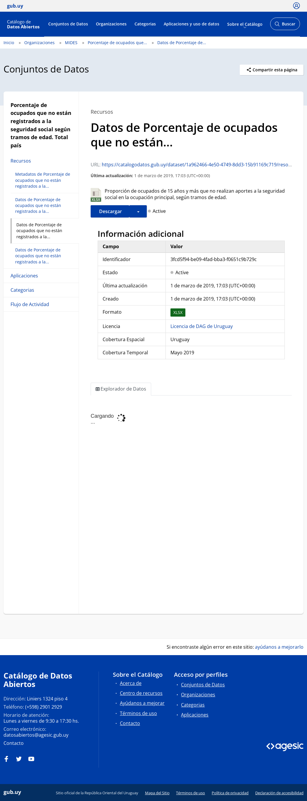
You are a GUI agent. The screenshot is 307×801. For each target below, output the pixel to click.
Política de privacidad (230, 792)
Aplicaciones (24, 275)
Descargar (110, 211)
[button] (138, 211)
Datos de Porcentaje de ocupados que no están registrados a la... (38, 205)
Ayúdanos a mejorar (142, 703)
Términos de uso (138, 713)
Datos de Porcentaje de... (181, 42)
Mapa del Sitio (157, 792)
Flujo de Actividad (30, 304)
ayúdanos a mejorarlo (279, 647)
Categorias (145, 24)
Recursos (21, 161)
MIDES (71, 42)
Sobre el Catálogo (245, 24)
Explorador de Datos (121, 389)
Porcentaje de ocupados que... (117, 42)
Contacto (14, 743)
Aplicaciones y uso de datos (191, 24)
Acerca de (131, 683)
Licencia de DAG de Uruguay (201, 326)
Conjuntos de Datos (68, 24)
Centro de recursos (141, 693)
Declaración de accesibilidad (279, 792)
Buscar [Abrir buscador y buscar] (285, 25)
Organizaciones (111, 24)
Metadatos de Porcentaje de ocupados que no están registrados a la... (42, 180)
